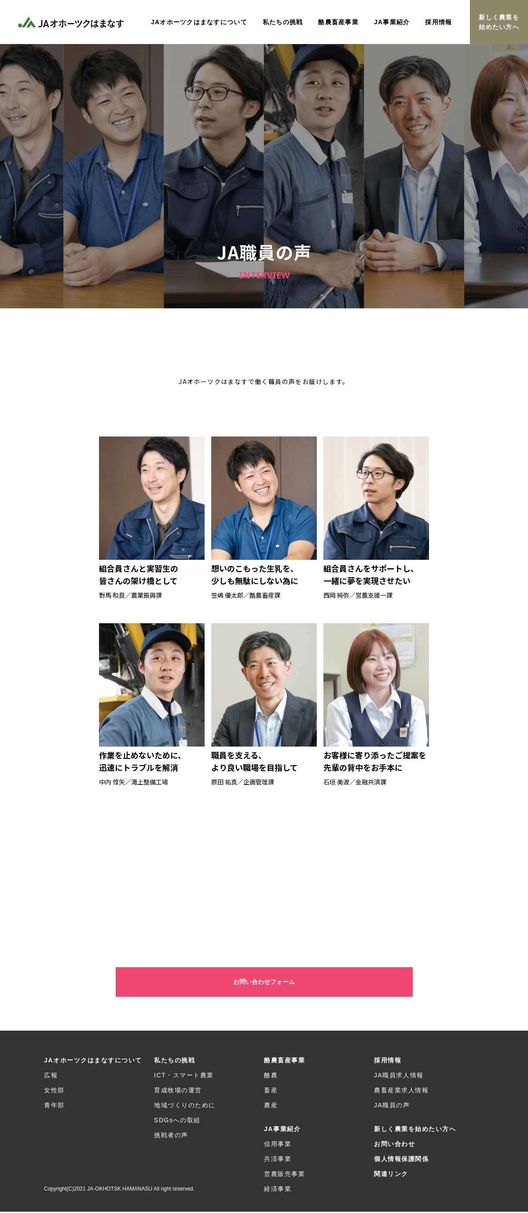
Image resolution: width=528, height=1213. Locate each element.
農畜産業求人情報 (401, 1091)
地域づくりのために (185, 1106)
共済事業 (277, 1160)
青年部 (54, 1106)
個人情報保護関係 (401, 1160)
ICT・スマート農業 (184, 1076)
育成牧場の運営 (178, 1091)
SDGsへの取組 (177, 1121)
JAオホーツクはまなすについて (93, 1061)
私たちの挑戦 (174, 1061)
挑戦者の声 (171, 1136)
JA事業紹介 (282, 1130)
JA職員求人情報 (399, 1076)
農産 (271, 1106)
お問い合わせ (394, 1145)
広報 (51, 1076)
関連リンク (391, 1175)
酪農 (271, 1076)
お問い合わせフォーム (264, 982)
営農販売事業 (284, 1175)
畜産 (271, 1091)
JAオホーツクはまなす (73, 22)
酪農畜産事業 (284, 1061)
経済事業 (277, 1190)
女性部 (54, 1091)
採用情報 (387, 1061)
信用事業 (277, 1145)
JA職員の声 (392, 1106)
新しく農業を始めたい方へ (499, 22)
